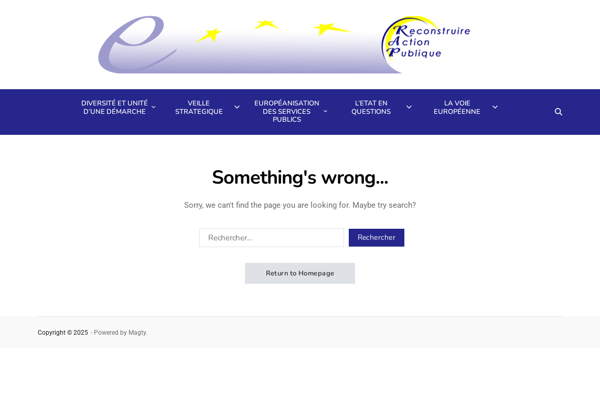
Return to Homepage (300, 273)
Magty (137, 332)
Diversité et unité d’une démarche (117, 107)
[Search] (558, 111)
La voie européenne (465, 107)
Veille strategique (207, 107)
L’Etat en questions (381, 107)
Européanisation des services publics (289, 111)
